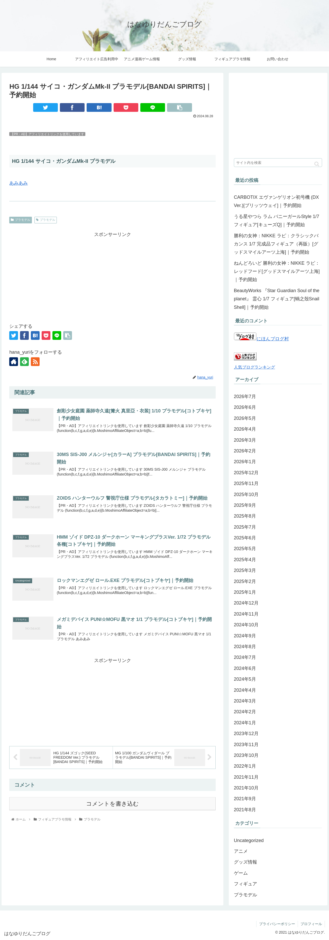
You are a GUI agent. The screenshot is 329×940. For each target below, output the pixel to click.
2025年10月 (246, 494)
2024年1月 (245, 722)
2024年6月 (245, 668)
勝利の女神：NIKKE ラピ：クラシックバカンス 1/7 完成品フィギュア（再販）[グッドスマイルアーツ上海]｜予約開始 (276, 244)
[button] (316, 164)
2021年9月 (245, 798)
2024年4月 (245, 690)
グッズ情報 (245, 862)
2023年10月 (246, 755)
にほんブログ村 (261, 338)
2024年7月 (245, 657)
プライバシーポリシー (277, 924)
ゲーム (241, 873)
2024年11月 (246, 614)
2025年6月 (245, 537)
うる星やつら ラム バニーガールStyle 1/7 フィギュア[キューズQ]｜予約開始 (276, 220)
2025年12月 (246, 472)
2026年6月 (245, 407)
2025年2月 (245, 581)
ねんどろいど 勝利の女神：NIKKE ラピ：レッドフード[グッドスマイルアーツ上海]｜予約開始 (277, 271)
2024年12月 (246, 603)
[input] (278, 162)
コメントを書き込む (112, 803)
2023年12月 (246, 733)
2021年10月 (246, 787)
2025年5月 (245, 548)
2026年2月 (245, 450)
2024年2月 (245, 711)
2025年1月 (245, 592)
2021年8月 (245, 809)
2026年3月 (245, 440)
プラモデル (20, 220)
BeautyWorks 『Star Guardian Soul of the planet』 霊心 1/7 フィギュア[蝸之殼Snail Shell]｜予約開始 (276, 299)
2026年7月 (245, 396)
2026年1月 (245, 461)
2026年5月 (245, 418)
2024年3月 (245, 701)
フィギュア (245, 883)
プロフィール (311, 924)
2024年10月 (246, 624)
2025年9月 (245, 505)
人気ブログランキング (254, 367)
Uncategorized (249, 840)
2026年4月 (245, 429)
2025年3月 (245, 570)
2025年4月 (245, 559)
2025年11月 (246, 483)
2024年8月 (245, 646)
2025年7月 (245, 527)
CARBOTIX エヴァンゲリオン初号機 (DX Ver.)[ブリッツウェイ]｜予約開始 (276, 201)
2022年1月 (245, 766)
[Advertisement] (112, 275)
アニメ (241, 851)
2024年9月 (245, 635)
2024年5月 (245, 679)
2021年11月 (246, 777)
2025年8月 (245, 516)
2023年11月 (246, 744)
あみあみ (18, 183)
